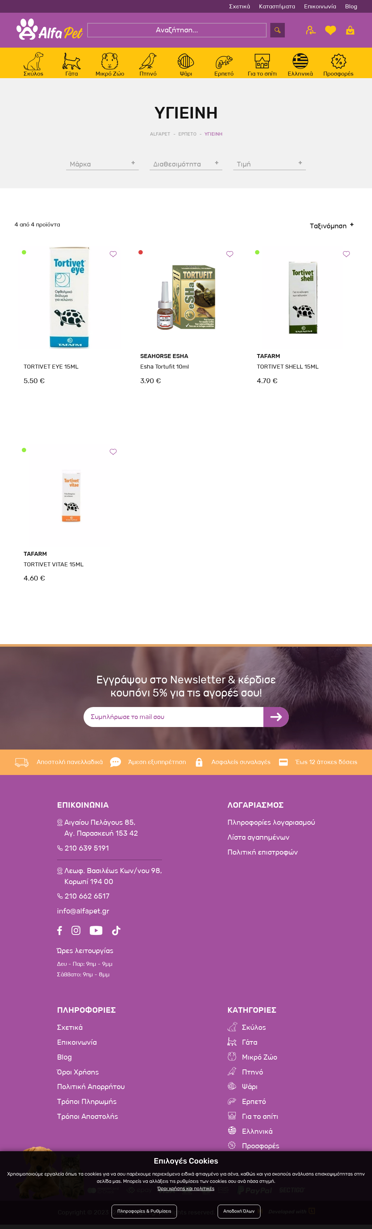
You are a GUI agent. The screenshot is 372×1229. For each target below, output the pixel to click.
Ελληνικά (257, 1136)
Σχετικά (239, 6)
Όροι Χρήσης (78, 1078)
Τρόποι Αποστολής (87, 1121)
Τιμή (244, 172)
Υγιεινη (213, 141)
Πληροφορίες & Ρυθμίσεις (144, 1211)
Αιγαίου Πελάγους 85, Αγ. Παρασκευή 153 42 (101, 836)
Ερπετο (187, 141)
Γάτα (249, 1049)
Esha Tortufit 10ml (164, 374)
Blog (351, 6)
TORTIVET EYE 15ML (50, 374)
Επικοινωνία (320, 6)
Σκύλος (254, 1034)
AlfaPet (160, 141)
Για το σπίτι (260, 1121)
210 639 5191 (87, 856)
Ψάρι (250, 1092)
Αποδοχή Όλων (239, 1211)
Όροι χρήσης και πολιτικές (185, 1189)
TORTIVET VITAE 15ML (53, 572)
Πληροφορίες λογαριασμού (271, 830)
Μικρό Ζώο (259, 1063)
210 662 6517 (87, 903)
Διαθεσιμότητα (177, 172)
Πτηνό (252, 1078)
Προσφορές (260, 1151)
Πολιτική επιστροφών (262, 859)
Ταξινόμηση (328, 234)
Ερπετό (254, 1107)
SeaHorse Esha (164, 364)
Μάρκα (80, 172)
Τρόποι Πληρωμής (87, 1107)
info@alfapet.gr (83, 918)
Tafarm (268, 364)
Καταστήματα (277, 6)
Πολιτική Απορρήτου (91, 1092)
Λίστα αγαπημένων (258, 845)
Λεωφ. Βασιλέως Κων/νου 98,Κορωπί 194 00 (113, 883)
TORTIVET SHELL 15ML (287, 374)
